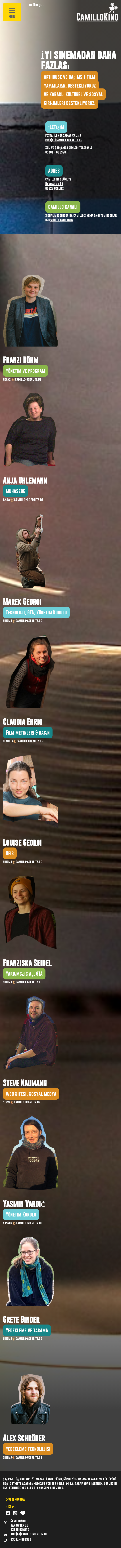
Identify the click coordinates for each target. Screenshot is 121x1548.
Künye (12, 1507)
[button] (36, 5)
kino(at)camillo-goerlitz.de (63, 140)
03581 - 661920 (55, 152)
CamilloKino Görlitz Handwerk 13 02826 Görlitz (58, 183)
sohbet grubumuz (61, 220)
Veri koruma (16, 1499)
